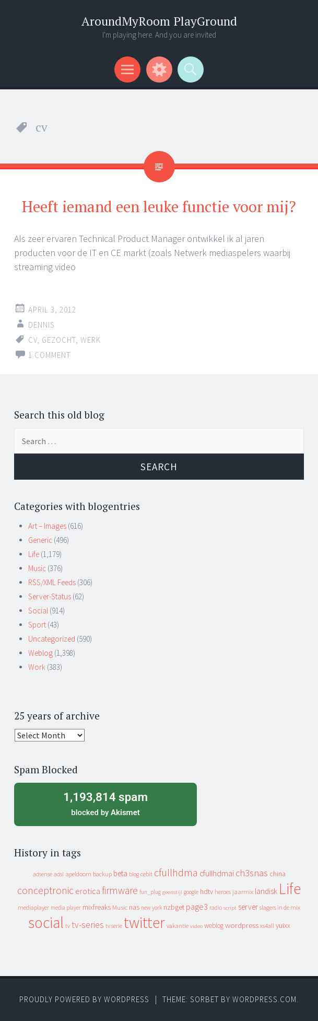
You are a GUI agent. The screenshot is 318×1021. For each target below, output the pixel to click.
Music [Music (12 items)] (119, 907)
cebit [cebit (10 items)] (146, 874)
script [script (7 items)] (230, 907)
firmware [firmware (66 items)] (120, 890)
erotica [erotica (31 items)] (87, 891)
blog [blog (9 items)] (134, 874)
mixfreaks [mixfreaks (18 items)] (97, 907)
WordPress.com (264, 999)
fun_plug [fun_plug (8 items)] (150, 892)
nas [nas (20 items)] (134, 907)
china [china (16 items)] (277, 873)
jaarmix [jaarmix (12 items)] (242, 892)
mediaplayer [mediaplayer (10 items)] (33, 907)
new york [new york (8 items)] (151, 907)
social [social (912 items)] (46, 922)
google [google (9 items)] (191, 892)
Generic (40, 540)
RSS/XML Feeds (52, 582)
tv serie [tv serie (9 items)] (113, 926)
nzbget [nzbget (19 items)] (173, 907)
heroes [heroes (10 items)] (223, 892)
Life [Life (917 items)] (290, 888)
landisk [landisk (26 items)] (266, 891)
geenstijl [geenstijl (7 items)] (172, 892)
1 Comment (49, 355)
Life (33, 554)
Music (37, 568)
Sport (37, 625)
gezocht (59, 340)
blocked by (105, 803)
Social (38, 611)
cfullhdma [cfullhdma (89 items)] (176, 872)
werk (90, 340)
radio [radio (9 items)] (215, 907)
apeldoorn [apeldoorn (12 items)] (78, 874)
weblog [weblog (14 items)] (213, 925)
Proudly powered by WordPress (84, 999)
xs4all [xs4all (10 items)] (267, 926)
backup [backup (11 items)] (102, 874)
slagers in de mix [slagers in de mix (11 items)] (280, 907)
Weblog (40, 653)
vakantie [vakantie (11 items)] (178, 926)
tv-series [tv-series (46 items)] (88, 925)
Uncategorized (51, 639)
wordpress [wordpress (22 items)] (241, 925)
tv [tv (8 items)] (67, 926)
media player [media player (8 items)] (66, 907)
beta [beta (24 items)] (120, 873)
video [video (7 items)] (196, 926)
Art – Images (47, 526)
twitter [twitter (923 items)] (144, 922)
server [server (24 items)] (248, 907)
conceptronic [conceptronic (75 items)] (45, 890)
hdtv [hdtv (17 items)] (206, 891)
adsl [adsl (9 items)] (59, 874)
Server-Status (49, 596)
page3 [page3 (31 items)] (197, 906)
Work (36, 667)
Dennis (41, 325)
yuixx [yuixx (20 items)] (283, 925)
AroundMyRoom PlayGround (159, 21)
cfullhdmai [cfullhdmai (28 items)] (216, 873)
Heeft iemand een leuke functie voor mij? (159, 206)
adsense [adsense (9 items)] (42, 874)
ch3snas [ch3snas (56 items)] (251, 873)
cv (32, 340)
